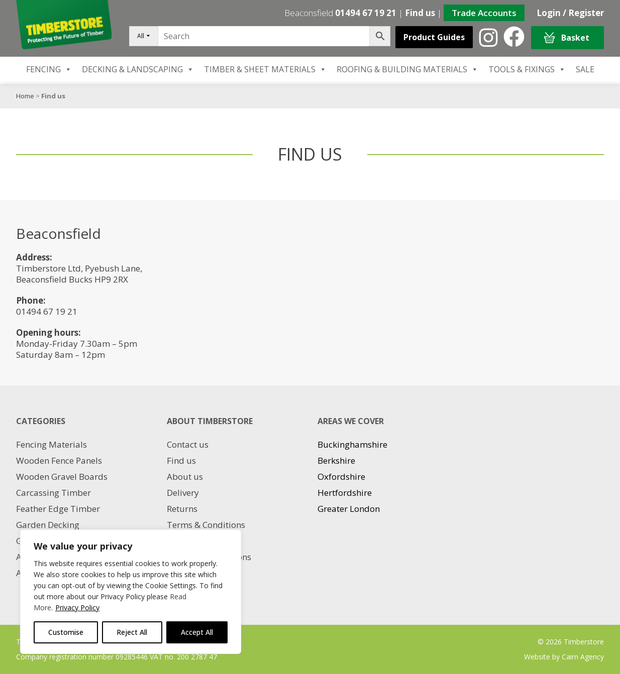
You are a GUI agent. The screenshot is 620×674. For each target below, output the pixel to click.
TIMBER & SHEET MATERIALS (265, 69)
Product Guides (434, 37)
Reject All (132, 632)
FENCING (49, 69)
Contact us (188, 444)
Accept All (197, 632)
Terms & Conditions (206, 524)
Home (25, 95)
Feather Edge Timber (58, 508)
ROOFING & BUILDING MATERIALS (407, 69)
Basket (566, 38)
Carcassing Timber (53, 492)
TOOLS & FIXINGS (527, 69)
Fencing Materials (51, 444)
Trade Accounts (484, 13)
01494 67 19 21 (365, 13)
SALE (585, 69)
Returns (182, 508)
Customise (65, 632)
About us (185, 476)
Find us (420, 13)
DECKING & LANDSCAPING (138, 69)
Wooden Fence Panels (59, 460)
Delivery (183, 492)
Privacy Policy (77, 607)
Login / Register (570, 13)
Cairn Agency (583, 656)
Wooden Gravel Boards (62, 476)
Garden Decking (47, 524)
